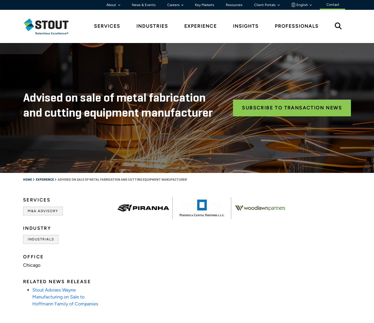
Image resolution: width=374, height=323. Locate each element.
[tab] (50, 26)
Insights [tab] (246, 26)
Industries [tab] (152, 26)
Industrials (41, 239)
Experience (45, 180)
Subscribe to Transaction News (292, 108)
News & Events (144, 5)
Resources (234, 5)
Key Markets (204, 5)
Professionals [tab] (297, 26)
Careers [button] (174, 5)
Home (28, 180)
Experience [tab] (200, 26)
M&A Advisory (43, 211)
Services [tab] (107, 26)
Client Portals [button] (265, 5)
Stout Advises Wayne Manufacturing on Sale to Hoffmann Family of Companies (65, 297)
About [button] (111, 5)
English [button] (300, 5)
